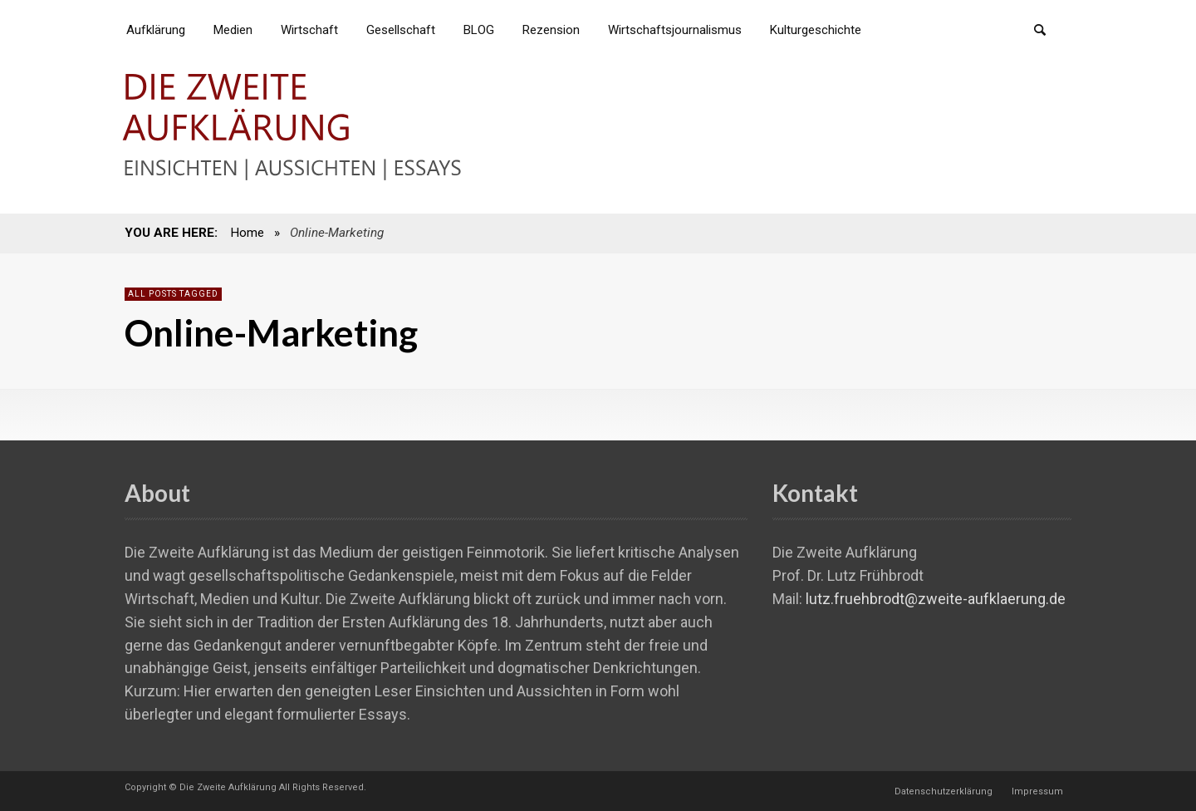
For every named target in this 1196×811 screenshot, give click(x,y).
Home (247, 232)
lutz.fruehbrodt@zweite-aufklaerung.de (936, 598)
